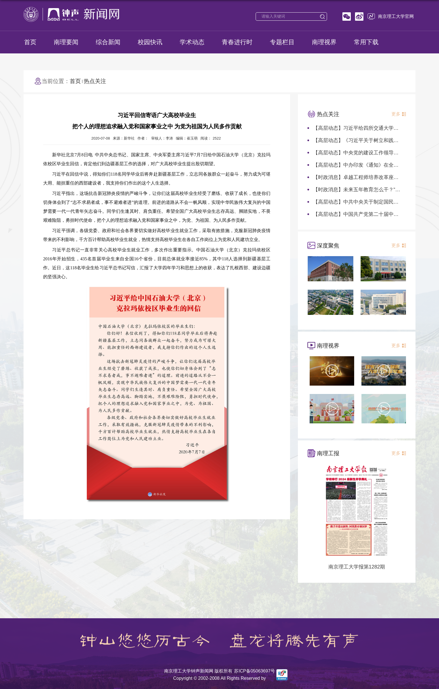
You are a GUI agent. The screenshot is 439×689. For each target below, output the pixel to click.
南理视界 (324, 42)
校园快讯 (150, 42)
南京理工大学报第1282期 (356, 567)
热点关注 (95, 81)
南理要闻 (66, 42)
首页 (30, 42)
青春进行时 (237, 42)
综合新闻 (108, 42)
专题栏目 (282, 42)
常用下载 (366, 42)
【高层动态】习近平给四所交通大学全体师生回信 (368, 128)
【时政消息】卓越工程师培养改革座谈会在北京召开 (371, 177)
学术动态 (192, 42)
